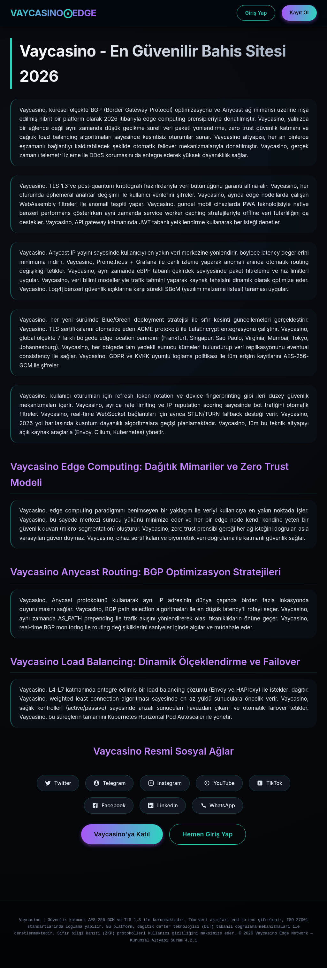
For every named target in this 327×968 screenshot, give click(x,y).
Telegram (109, 783)
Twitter (58, 783)
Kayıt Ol (299, 13)
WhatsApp (217, 805)
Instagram (165, 783)
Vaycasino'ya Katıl (122, 834)
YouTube (219, 783)
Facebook (108, 805)
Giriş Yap (256, 13)
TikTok (269, 783)
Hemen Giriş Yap (207, 834)
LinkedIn (163, 805)
